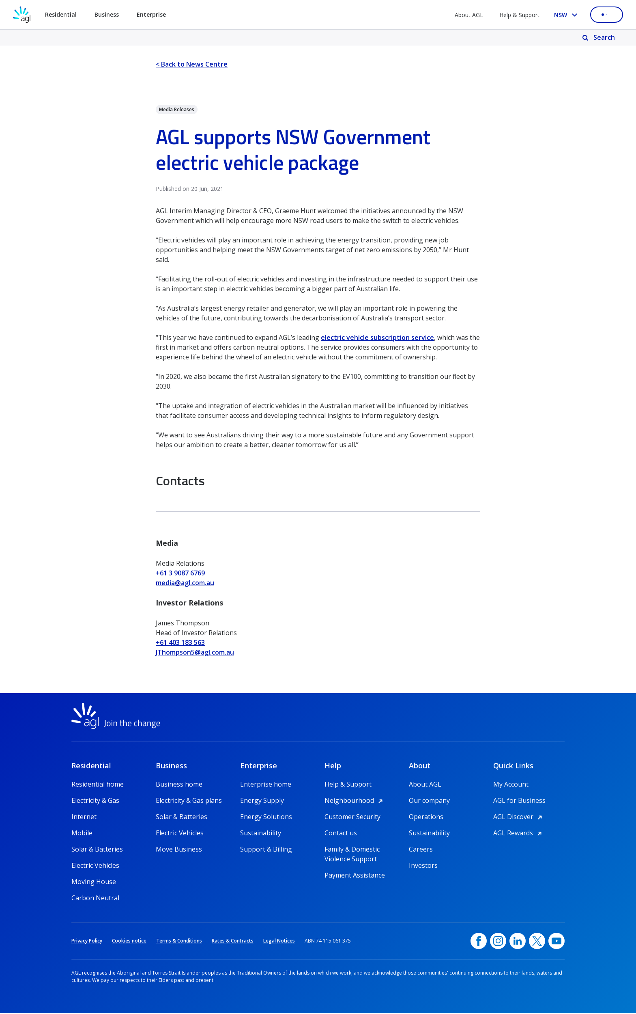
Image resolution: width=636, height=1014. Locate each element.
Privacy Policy (86, 941)
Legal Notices (279, 941)
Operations (426, 817)
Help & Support (519, 15)
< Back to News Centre (192, 64)
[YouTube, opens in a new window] (556, 942)
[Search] (599, 38)
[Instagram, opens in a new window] (498, 942)
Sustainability (260, 833)
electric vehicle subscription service (377, 337)
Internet (84, 817)
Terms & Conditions (179, 941)
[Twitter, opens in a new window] (537, 942)
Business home (179, 784)
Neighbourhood (354, 801)
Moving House (93, 882)
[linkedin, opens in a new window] (517, 942)
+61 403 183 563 (180, 642)
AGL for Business (519, 801)
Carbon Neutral (95, 898)
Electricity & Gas (95, 801)
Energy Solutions (266, 817)
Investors (423, 866)
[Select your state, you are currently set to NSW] (567, 15)
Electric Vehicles (95, 866)
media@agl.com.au (185, 582)
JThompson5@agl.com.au (195, 652)
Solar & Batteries (97, 849)
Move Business (179, 849)
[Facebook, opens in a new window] (479, 942)
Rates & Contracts (233, 941)
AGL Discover (519, 817)
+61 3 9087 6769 (180, 573)
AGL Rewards (518, 834)
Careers (421, 849)
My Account (511, 784)
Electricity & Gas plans (189, 801)
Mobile (81, 833)
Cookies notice (129, 941)
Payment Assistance (354, 875)
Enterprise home (265, 784)
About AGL (469, 15)
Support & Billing (266, 849)
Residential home (97, 784)
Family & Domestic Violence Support (352, 850)
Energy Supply (262, 801)
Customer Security (352, 817)
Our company (429, 801)
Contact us (340, 833)
